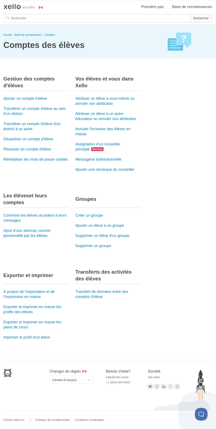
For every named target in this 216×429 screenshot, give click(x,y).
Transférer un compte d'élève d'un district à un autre (32, 126)
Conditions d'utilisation (89, 420)
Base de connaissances (192, 7)
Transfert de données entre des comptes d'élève (101, 294)
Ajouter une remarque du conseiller (104, 169)
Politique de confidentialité (52, 420)
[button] (201, 18)
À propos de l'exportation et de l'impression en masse (29, 294)
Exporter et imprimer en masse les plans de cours (32, 324)
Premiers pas (152, 7)
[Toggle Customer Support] (201, 414)
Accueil (7, 34)
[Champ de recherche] (108, 18)
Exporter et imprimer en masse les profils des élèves (32, 309)
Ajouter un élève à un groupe (99, 225)
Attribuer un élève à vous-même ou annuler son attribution (104, 101)
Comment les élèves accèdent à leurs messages (35, 218)
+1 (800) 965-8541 (118, 382)
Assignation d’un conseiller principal (97, 146)
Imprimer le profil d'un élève (26, 337)
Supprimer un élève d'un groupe (102, 236)
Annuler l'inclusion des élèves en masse (102, 131)
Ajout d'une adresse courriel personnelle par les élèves (26, 233)
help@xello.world (117, 377)
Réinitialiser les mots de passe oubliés (35, 159)
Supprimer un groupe (93, 246)
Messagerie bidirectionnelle (98, 159)
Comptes (50, 34)
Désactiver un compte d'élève (28, 139)
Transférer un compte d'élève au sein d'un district (34, 111)
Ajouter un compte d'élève (25, 98)
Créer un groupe (89, 215)
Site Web (154, 377)
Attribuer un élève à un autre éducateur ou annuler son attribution (105, 116)
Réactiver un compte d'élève (27, 149)
